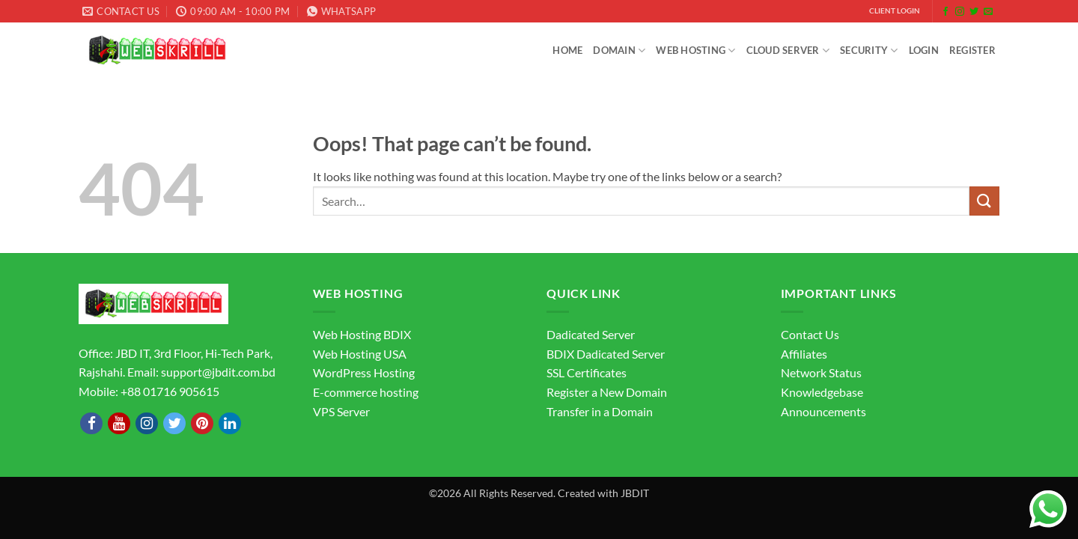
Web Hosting (695, 50)
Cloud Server (788, 50)
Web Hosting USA (359, 354)
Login (924, 50)
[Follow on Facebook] (945, 12)
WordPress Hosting (364, 372)
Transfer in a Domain (599, 411)
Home (567, 50)
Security (869, 50)
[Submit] (984, 201)
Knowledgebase (822, 392)
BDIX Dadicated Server (605, 354)
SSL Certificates (586, 372)
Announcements (823, 411)
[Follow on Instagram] (959, 12)
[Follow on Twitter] (973, 12)
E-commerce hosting (365, 392)
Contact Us (810, 334)
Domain (619, 50)
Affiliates (804, 354)
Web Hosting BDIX (362, 334)
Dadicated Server (590, 334)
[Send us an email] (988, 12)
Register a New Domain (606, 392)
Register (972, 50)
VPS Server (341, 411)
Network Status (821, 372)
